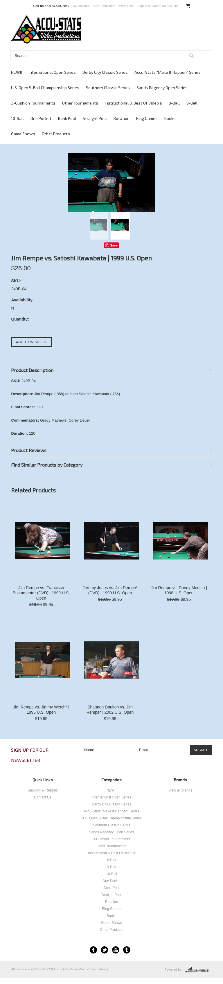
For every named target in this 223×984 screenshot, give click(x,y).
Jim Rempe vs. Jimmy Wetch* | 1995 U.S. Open (41, 710)
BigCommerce (198, 970)
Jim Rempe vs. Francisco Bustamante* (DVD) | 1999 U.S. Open (41, 592)
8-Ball (174, 102)
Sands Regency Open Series (162, 87)
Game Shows (23, 133)
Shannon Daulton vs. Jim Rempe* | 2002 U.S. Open (110, 710)
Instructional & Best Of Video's (133, 102)
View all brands (180, 790)
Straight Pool (95, 118)
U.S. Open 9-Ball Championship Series (45, 87)
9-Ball (191, 102)
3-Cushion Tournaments (33, 102)
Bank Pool (67, 118)
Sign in (142, 6)
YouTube (115, 950)
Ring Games (147, 118)
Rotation (122, 118)
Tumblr (126, 950)
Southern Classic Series (108, 87)
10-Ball (17, 118)
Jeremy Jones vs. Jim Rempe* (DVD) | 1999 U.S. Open (109, 590)
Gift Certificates (104, 6)
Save (114, 245)
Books (170, 118)
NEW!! (16, 72)
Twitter (104, 950)
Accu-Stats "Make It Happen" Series (167, 72)
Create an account (165, 6)
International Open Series (52, 72)
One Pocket (40, 118)
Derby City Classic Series (105, 72)
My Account (81, 6)
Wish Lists (126, 6)
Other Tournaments (80, 102)
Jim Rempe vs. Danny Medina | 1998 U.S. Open (179, 590)
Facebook (93, 950)
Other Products (56, 133)
